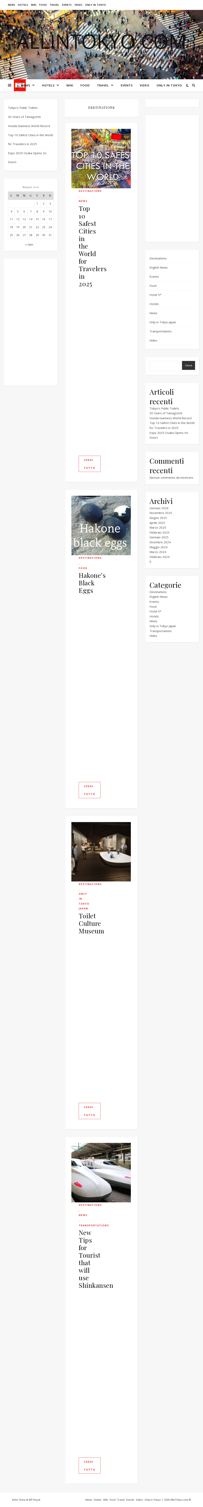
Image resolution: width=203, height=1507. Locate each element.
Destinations (90, 191)
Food (43, 5)
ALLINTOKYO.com (102, 41)
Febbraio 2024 (159, 557)
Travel (54, 5)
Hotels (23, 5)
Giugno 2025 (158, 518)
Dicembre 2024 (160, 542)
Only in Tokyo (95, 5)
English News (158, 267)
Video (78, 5)
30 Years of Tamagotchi (24, 117)
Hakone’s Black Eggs (92, 582)
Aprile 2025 (157, 523)
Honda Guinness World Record (29, 126)
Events (67, 5)
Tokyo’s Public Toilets (23, 108)
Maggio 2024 (158, 547)
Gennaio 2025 (159, 537)
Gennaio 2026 (159, 508)
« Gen (29, 244)
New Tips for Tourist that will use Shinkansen (96, 1258)
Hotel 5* (155, 295)
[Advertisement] (31, 322)
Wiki (33, 5)
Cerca (188, 365)
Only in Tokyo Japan (84, 901)
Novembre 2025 (160, 513)
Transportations (94, 1225)
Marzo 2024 (157, 552)
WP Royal (34, 1499)
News (11, 5)
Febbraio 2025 (159, 532)
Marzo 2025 (157, 527)
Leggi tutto (89, 464)
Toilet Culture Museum (91, 923)
